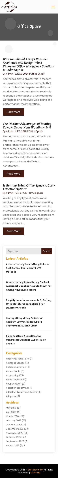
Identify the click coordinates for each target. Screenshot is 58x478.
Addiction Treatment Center (21, 392)
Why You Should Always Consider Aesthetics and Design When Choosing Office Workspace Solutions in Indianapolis (29, 64)
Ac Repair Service (15, 362)
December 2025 (14, 428)
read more (13, 112)
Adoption (11, 396)
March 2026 (12, 416)
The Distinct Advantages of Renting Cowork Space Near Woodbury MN (27, 125)
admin (9, 73)
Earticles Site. (35, 469)
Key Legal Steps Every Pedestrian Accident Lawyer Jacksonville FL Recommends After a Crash (24, 322)
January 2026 (13, 424)
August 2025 (12, 445)
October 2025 (13, 437)
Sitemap (35, 472)
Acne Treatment (15, 379)
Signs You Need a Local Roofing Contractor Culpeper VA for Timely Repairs (26, 339)
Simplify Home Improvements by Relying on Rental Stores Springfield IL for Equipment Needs (28, 304)
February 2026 (13, 420)
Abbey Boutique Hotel (17, 358)
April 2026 (11, 412)
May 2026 (11, 408)
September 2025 (15, 441)
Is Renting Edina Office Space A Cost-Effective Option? (29, 187)
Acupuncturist (13, 383)
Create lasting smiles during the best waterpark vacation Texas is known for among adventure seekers (28, 286)
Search (46, 251)
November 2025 (14, 433)
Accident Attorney (16, 367)
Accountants (13, 371)
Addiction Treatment (17, 387)
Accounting (12, 375)
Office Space (37, 73)
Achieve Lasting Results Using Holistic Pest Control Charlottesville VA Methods (27, 268)
